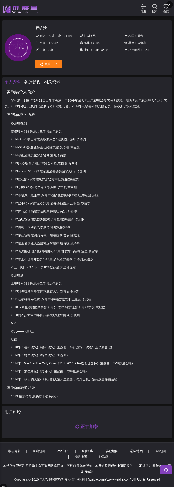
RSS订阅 (63, 451)
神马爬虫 (105, 457)
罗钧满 (41, 28)
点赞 (48, 64)
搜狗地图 (80, 457)
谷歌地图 (112, 451)
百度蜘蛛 (87, 451)
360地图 (160, 451)
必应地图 (136, 451)
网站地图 (38, 451)
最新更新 (14, 451)
